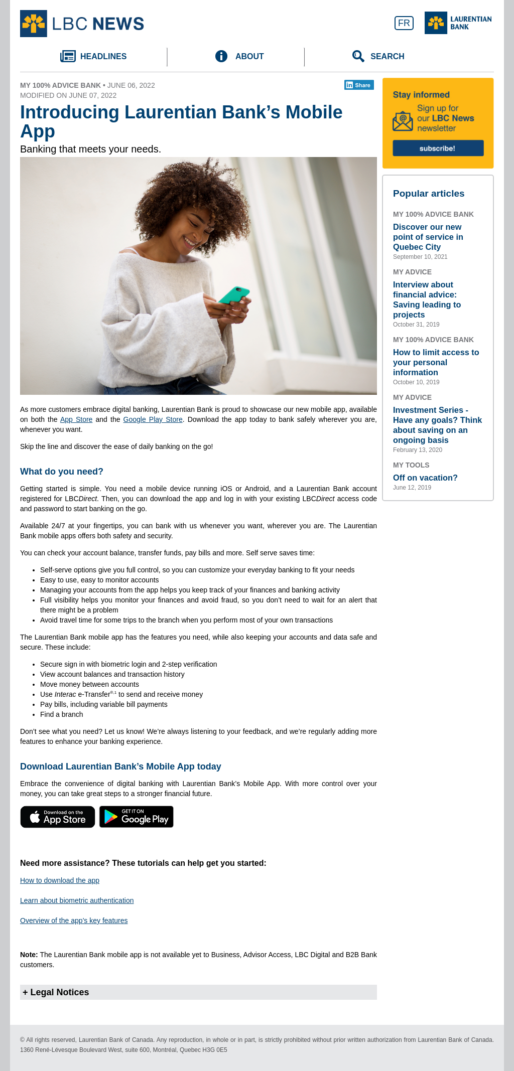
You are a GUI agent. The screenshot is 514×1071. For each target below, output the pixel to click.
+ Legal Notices (56, 992)
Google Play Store (153, 419)
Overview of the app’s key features (74, 920)
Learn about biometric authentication (77, 900)
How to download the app (59, 880)
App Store (76, 419)
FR (404, 23)
